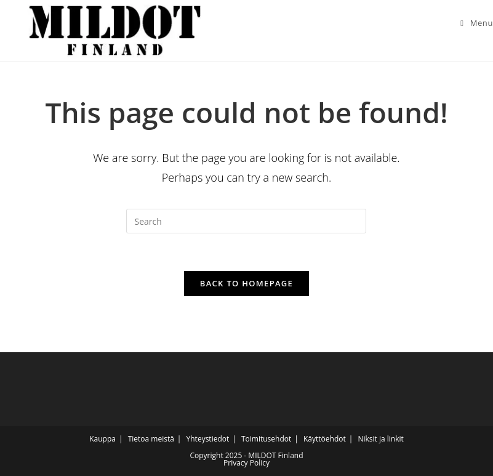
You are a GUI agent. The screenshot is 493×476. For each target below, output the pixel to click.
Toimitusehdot (266, 439)
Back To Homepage (246, 283)
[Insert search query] (246, 221)
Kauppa (102, 439)
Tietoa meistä (151, 439)
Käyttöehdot (324, 439)
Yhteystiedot (208, 439)
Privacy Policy (246, 463)
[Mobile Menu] (472, 22)
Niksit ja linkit (380, 439)
